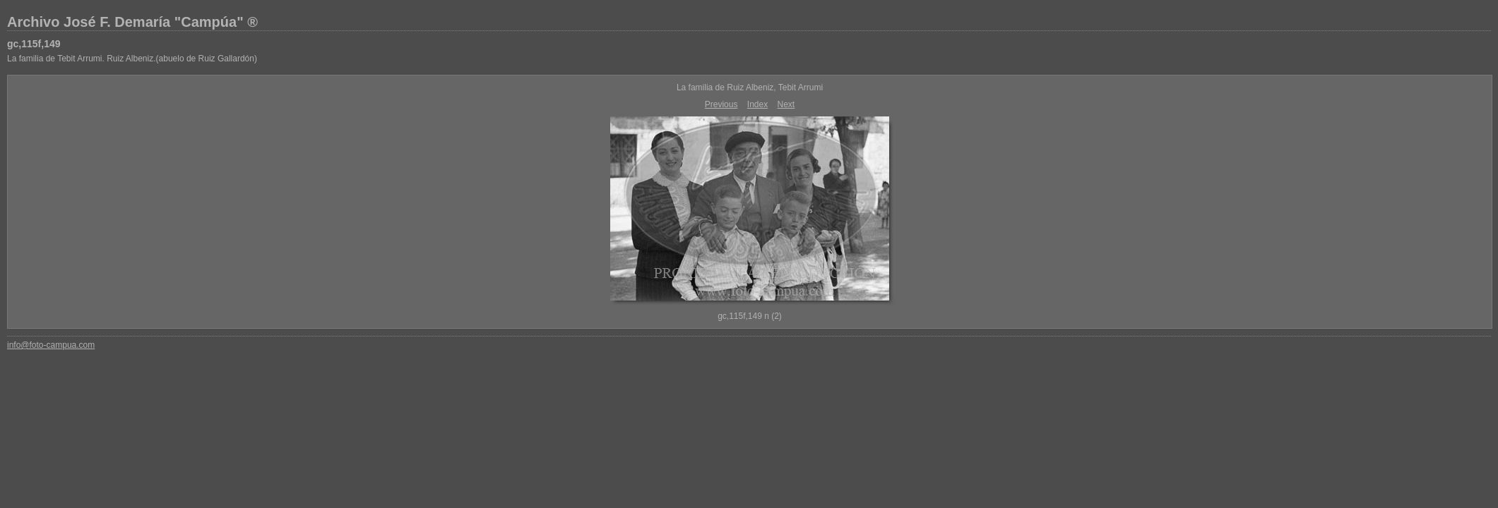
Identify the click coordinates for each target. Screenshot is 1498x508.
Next (786, 104)
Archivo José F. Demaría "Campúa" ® (132, 22)
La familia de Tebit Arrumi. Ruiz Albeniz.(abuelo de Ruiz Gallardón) (132, 59)
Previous (721, 104)
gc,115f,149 (34, 43)
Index (757, 104)
